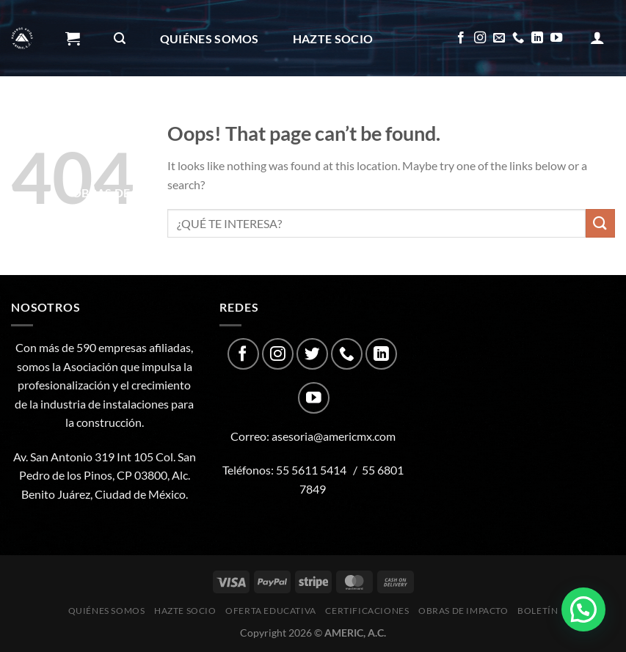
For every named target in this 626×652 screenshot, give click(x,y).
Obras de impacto (135, 192)
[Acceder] (597, 37)
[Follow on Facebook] (461, 38)
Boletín (257, 192)
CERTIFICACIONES (275, 115)
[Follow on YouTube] (556, 38)
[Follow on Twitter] (312, 354)
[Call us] (518, 38)
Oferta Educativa (130, 115)
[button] (583, 609)
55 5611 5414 (311, 470)
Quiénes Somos (209, 38)
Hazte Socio (333, 38)
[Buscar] (119, 38)
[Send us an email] (499, 38)
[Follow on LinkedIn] (537, 38)
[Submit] (600, 223)
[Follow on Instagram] (480, 38)
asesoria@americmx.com (334, 436)
